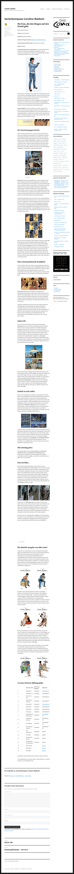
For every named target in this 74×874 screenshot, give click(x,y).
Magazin (48, 9)
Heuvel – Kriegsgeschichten (59, 218)
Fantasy (65, 145)
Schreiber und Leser (57, 165)
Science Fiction (65, 165)
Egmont (61, 145)
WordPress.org (57, 291)
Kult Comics (56, 155)
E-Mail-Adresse (8, 815)
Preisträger (62, 161)
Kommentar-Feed (57, 290)
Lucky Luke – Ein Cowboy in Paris (60, 222)
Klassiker (61, 153)
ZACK (55, 171)
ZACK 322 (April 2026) (58, 46)
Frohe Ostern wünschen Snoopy (60, 109)
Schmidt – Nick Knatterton (59, 124)
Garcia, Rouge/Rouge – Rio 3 (59, 54)
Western (67, 169)
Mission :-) (42, 9)
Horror (58, 151)
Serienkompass (7, 29)
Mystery (60, 159)
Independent (56, 153)
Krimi (65, 153)
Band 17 (44, 745)
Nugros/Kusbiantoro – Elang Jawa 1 (60, 52)
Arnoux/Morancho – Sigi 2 (59, 100)
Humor (62, 151)
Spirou (60, 167)
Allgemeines (56, 64)
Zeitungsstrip (59, 171)
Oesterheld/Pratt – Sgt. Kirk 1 (63, 184)
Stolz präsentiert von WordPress (26, 868)
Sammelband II (45, 704)
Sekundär (55, 167)
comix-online (9, 9)
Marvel (59, 157)
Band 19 (44, 750)
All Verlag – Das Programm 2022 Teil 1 (61, 235)
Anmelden (56, 288)
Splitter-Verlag (65, 167)
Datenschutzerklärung (57, 9)
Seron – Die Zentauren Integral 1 (60, 187)
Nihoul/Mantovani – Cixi (58, 226)
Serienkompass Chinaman (59, 246)
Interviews (56, 67)
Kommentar (7, 791)
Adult (60, 138)
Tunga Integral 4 (57, 220)
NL (63, 159)
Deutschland (56, 145)
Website (6, 820)
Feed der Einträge (57, 289)
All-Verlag (64, 138)
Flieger (55, 147)
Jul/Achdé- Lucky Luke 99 (59, 210)
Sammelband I (45, 691)
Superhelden (56, 169)
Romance (6, 35)
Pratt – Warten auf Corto (62, 181)
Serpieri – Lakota (57, 201)
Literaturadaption (62, 155)
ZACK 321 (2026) (57, 55)
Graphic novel (63, 149)
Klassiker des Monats (58, 69)
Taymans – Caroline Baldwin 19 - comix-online (20, 775)
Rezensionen (56, 70)
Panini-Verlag (56, 161)
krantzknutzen (7, 26)
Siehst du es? (56, 47)
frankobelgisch (7, 32)
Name (6, 809)
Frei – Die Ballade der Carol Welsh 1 (60, 127)
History (55, 151)
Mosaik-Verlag (64, 157)
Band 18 (44, 748)
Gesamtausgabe (57, 149)
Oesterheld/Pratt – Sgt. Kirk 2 (59, 44)
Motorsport (56, 159)
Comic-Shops (56, 65)
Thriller (61, 169)
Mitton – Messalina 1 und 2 (59, 199)
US (64, 169)
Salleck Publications (57, 163)
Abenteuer (6, 31)
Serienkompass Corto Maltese (59, 216)
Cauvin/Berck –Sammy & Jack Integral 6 (61, 50)
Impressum (67, 9)
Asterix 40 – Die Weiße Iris (59, 244)
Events (55, 66)
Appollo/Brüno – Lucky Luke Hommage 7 (62, 53)
